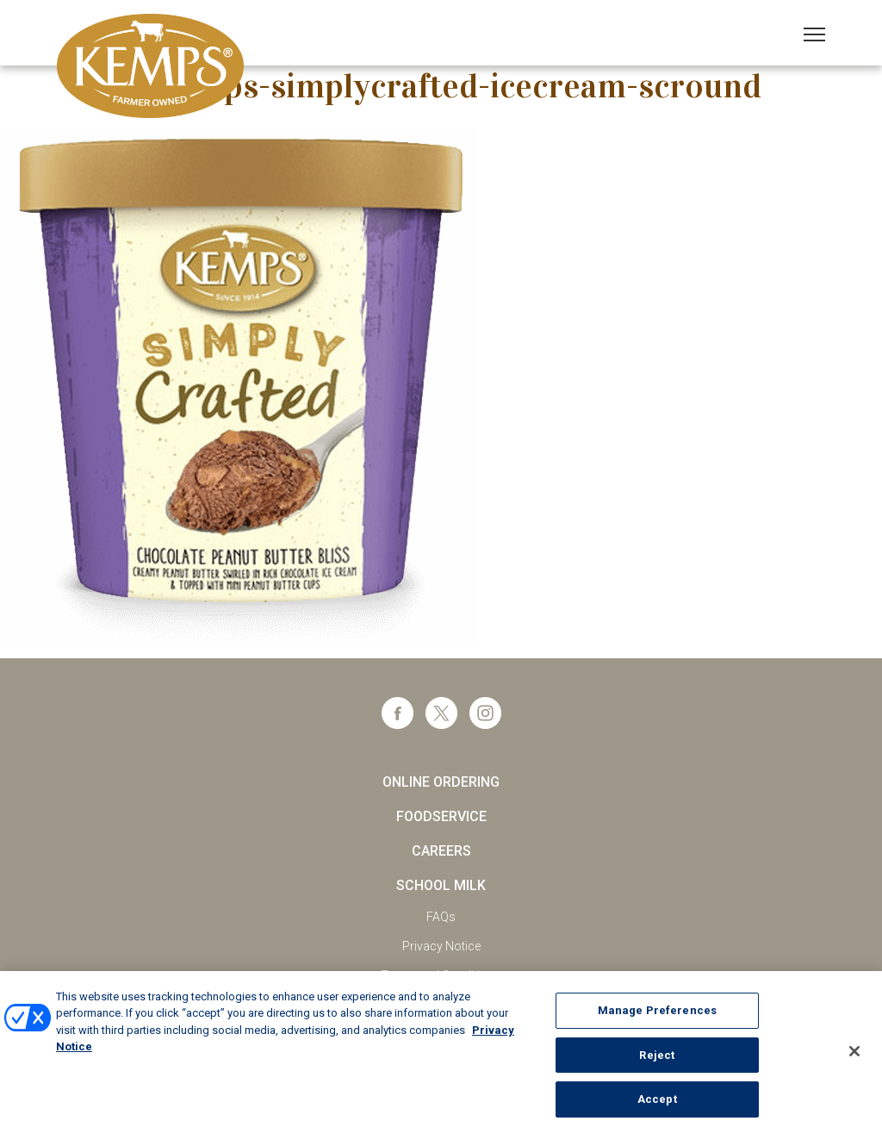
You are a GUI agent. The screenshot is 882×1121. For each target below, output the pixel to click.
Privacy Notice (441, 946)
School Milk (441, 885)
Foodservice (441, 816)
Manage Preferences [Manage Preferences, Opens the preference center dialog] (657, 1018)
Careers (441, 851)
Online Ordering (441, 782)
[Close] (854, 1060)
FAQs (441, 917)
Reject (656, 1063)
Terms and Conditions (441, 975)
